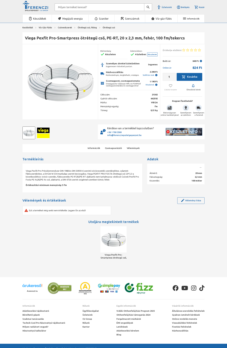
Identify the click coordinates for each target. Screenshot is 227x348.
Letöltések (122, 327)
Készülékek (39, 18)
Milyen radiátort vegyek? (35, 327)
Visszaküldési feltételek (184, 323)
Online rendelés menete (184, 319)
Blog (118, 334)
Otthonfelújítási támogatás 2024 (133, 315)
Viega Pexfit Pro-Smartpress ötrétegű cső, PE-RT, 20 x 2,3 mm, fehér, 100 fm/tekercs (114, 256)
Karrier (86, 327)
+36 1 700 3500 (114, 132)
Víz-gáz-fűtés (164, 18)
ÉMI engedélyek (124, 323)
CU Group (87, 319)
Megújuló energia (72, 18)
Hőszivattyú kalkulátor (34, 331)
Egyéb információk (126, 306)
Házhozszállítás (180, 331)
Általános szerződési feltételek (188, 311)
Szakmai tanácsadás (33, 319)
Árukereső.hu (32, 291)
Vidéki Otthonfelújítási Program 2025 (135, 311)
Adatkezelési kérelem (127, 331)
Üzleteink (167, 7)
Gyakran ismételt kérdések (186, 315)
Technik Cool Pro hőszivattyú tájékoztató (43, 323)
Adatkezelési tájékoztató (35, 311)
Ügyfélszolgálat (91, 311)
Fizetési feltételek (181, 327)
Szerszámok (132, 18)
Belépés (183, 7)
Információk (28, 306)
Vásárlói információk (183, 306)
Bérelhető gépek (31, 315)
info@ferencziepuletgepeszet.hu (124, 135)
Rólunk (86, 306)
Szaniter (104, 18)
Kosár (199, 7)
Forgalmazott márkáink (128, 319)
